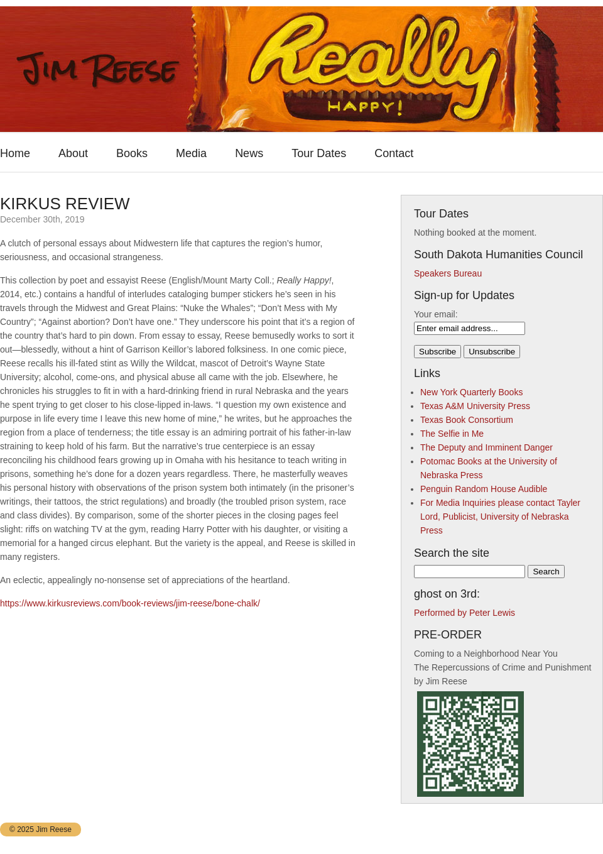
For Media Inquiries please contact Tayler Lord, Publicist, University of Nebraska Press (500, 516)
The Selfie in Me (452, 434)
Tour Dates (318, 153)
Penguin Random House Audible (483, 489)
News (249, 153)
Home (15, 153)
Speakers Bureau (448, 273)
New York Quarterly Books (471, 392)
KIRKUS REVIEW (65, 203)
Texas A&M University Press (475, 406)
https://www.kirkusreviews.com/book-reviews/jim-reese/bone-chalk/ (130, 603)
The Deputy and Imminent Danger (486, 447)
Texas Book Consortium (466, 420)
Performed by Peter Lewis (464, 613)
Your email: (436, 314)
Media (191, 153)
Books (132, 153)
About (73, 153)
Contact (393, 153)
